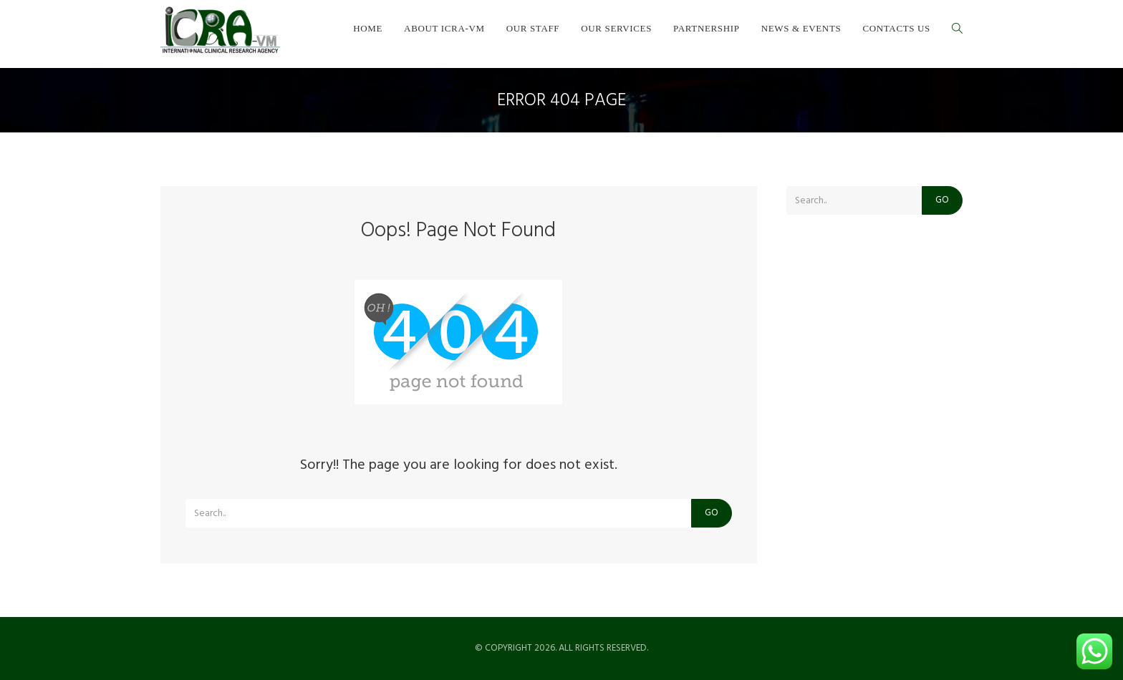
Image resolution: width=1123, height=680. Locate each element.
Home (367, 28)
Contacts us (896, 28)
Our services (616, 28)
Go (711, 512)
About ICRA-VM (444, 28)
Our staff (533, 28)
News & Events (801, 28)
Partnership (706, 28)
